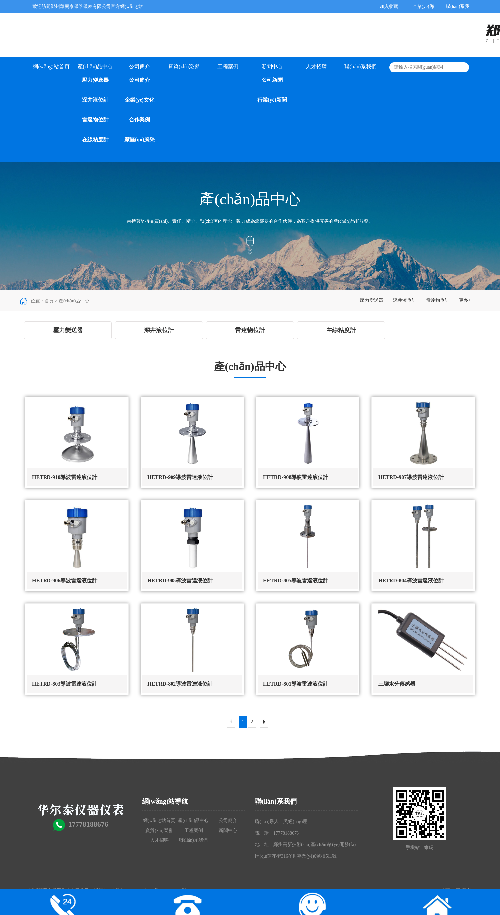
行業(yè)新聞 (272, 100)
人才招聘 (316, 66)
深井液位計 (95, 100)
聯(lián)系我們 (360, 66)
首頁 (49, 301)
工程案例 (227, 66)
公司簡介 (139, 66)
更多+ (465, 300)
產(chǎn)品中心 (95, 66)
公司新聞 (272, 80)
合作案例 (139, 119)
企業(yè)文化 (139, 100)
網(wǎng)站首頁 (51, 66)
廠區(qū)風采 (139, 139)
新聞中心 (272, 66)
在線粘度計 (95, 139)
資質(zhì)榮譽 (183, 66)
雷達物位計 (95, 119)
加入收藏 (389, 6)
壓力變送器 (95, 80)
